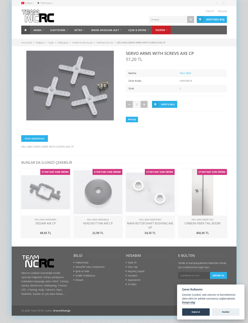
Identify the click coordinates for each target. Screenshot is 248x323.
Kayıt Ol (210, 11)
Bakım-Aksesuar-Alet (105, 30)
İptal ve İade (82, 271)
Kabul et (196, 312)
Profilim (132, 284)
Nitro (78, 30)
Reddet (225, 312)
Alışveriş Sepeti (136, 271)
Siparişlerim (134, 280)
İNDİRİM (160, 30)
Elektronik (57, 30)
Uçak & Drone (137, 30)
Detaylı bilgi (188, 302)
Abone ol (218, 275)
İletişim (79, 280)
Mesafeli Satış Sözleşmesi (90, 266)
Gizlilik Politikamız (85, 275)
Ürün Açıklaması (34, 138)
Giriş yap (222, 11)
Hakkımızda (81, 262)
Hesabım (133, 275)
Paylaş (132, 119)
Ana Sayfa (25, 30)
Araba (37, 30)
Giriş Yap (133, 266)
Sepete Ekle (168, 104)
